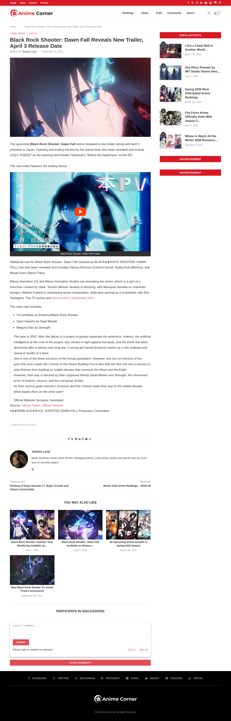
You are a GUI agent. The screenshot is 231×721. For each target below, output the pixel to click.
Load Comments (80, 662)
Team (22, 3)
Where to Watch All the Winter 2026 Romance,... (201, 138)
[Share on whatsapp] (90, 438)
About (13, 3)
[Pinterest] (201, 3)
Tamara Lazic (29, 51)
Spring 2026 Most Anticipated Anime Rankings (197, 93)
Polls (159, 13)
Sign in (132, 649)
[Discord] (215, 3)
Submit (20, 642)
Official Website (52, 405)
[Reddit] (210, 3)
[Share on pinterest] (76, 438)
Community (174, 13)
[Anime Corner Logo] (31, 13)
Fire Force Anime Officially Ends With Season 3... (198, 116)
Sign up (143, 649)
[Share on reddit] (86, 438)
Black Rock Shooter (23, 425)
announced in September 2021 (73, 298)
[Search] (209, 13)
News (145, 13)
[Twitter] (192, 3)
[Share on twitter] (72, 439)
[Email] (206, 3)
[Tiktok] (220, 3)
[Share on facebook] (68, 438)
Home (13, 26)
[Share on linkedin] (80, 438)
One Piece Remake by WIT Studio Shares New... (202, 69)
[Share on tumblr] (83, 438)
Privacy (44, 3)
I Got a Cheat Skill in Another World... (199, 47)
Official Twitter (30, 405)
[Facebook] (188, 3)
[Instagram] (197, 3)
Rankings (128, 13)
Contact (33, 3)
